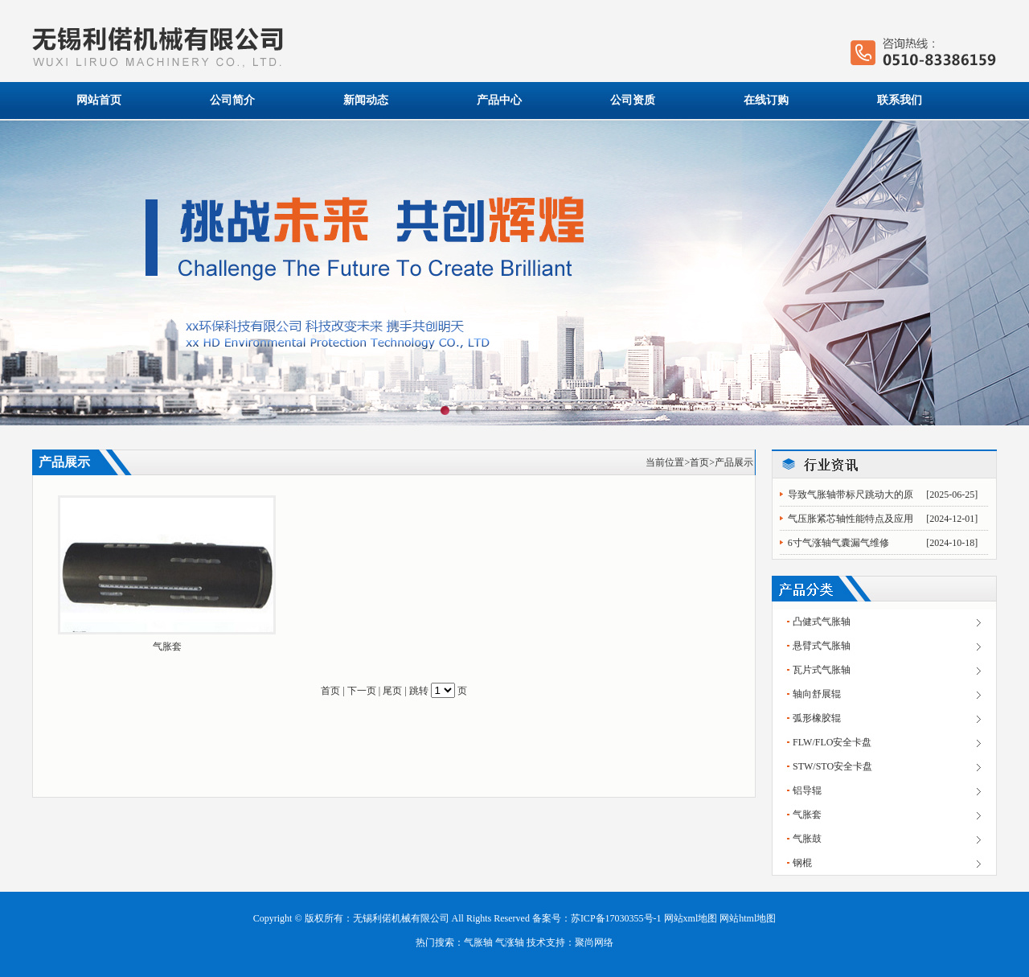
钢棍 (802, 862)
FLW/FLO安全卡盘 (832, 742)
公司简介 (232, 100)
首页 (699, 462)
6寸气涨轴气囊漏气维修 (838, 542)
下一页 (361, 690)
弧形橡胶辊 (817, 718)
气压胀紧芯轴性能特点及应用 (850, 518)
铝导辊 (807, 790)
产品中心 (499, 100)
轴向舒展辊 (817, 694)
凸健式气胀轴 (822, 621)
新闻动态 (365, 100)
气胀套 (167, 646)
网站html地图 (747, 918)
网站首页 (98, 100)
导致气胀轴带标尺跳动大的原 (850, 494)
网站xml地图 (691, 918)
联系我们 (899, 100)
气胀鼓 (807, 838)
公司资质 (632, 100)
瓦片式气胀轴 (822, 669)
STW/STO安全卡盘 (832, 766)
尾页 (392, 690)
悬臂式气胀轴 (822, 645)
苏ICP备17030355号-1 (616, 918)
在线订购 (766, 100)
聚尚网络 (594, 942)
